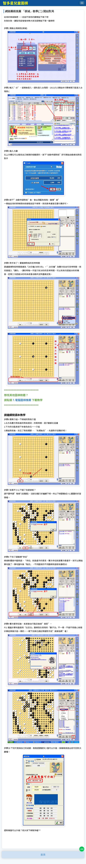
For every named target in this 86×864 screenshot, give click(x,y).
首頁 (43, 854)
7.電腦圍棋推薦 (22, 400)
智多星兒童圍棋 (15, 2)
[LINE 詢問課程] (81, 849)
